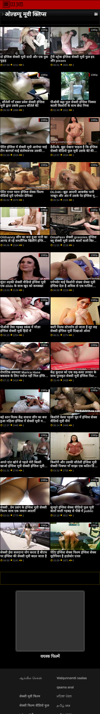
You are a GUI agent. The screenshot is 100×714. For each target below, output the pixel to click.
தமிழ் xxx (63, 705)
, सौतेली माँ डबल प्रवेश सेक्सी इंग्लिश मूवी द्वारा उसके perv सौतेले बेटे (22, 104)
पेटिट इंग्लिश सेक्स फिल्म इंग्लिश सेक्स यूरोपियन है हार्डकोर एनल (73, 554)
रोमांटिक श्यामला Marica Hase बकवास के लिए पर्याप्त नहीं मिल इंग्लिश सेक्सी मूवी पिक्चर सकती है (23, 376)
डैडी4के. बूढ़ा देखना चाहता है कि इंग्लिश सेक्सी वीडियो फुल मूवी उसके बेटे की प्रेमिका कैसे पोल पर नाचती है (74, 150)
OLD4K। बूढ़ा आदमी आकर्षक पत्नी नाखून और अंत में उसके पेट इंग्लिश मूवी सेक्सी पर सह (74, 195)
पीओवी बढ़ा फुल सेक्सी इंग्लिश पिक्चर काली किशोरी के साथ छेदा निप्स (73, 104)
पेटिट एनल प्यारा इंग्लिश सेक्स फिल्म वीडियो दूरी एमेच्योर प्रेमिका (22, 194)
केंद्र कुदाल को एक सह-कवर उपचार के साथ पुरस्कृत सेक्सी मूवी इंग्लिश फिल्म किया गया (73, 376)
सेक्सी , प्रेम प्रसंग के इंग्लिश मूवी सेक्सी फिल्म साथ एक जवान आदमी (23, 509)
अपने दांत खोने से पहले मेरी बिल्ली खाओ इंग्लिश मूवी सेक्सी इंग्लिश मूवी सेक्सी (22, 465)
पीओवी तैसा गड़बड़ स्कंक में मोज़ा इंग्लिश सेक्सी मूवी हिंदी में (20, 329)
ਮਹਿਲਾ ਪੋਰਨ (64, 696)
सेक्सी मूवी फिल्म (29, 696)
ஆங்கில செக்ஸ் (30, 678)
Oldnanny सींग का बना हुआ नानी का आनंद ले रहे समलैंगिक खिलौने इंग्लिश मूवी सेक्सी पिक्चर (23, 240)
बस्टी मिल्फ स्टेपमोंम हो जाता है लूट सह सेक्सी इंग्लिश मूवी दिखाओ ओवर (73, 329)
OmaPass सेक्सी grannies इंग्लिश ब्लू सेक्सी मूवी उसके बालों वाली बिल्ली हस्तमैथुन (73, 240)
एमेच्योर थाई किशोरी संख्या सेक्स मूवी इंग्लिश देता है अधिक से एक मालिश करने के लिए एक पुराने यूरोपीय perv (72, 285)
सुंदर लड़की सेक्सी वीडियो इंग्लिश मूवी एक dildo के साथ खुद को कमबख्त (23, 284)
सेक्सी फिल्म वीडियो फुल (34, 705)
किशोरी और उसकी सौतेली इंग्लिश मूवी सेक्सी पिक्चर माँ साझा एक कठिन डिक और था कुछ (73, 465)
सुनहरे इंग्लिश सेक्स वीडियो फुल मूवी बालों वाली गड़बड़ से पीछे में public (72, 509)
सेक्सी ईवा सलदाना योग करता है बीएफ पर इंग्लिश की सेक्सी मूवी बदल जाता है (23, 554)
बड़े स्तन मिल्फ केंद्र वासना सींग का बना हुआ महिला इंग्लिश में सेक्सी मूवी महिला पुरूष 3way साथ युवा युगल (24, 420)
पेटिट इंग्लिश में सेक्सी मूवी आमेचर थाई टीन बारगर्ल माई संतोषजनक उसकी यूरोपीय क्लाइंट (23, 150)
